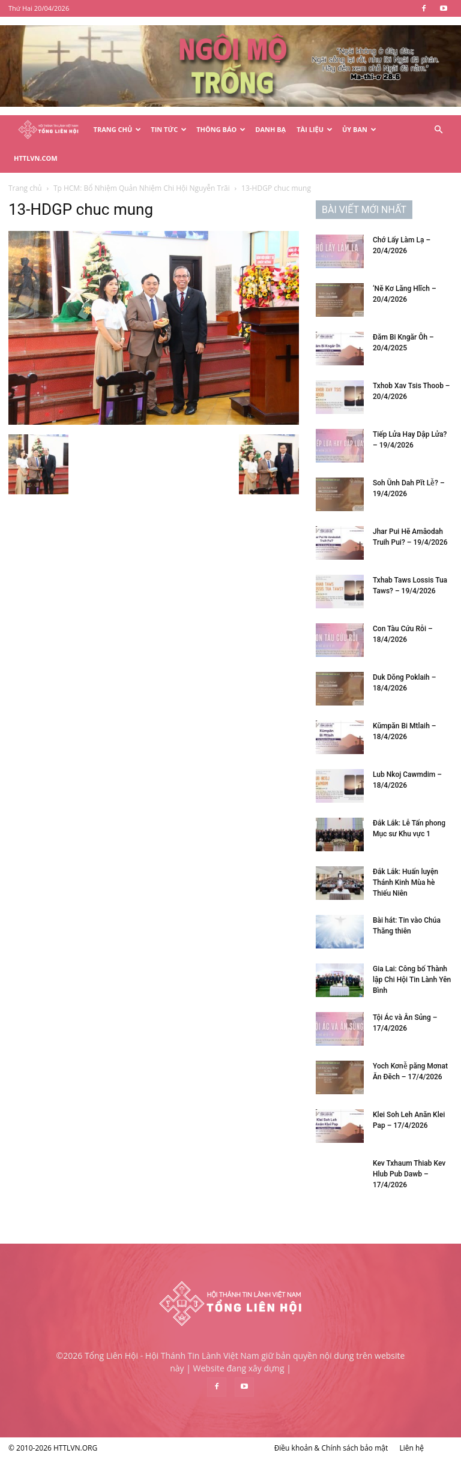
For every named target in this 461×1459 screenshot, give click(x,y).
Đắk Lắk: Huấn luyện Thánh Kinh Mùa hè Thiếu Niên (405, 882)
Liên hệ (411, 1448)
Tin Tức (169, 129)
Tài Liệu (315, 129)
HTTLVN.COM (36, 158)
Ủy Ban (359, 129)
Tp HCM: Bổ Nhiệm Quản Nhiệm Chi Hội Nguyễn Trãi (141, 188)
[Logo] (48, 130)
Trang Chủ (118, 129)
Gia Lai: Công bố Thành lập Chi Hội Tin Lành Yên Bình (412, 980)
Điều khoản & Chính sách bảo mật (331, 1448)
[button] (438, 130)
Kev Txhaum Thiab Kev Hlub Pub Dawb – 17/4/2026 (409, 1174)
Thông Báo (221, 129)
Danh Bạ (270, 129)
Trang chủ (25, 188)
